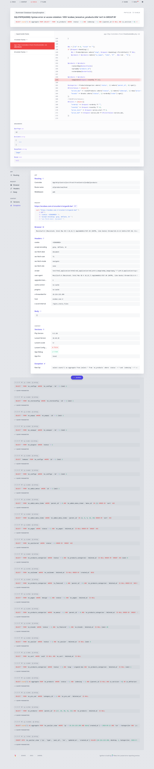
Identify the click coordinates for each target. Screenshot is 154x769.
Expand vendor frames (22, 34)
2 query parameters (21, 587)
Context (13, 198)
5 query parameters (21, 715)
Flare (114, 756)
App (11, 172)
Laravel (39, 755)
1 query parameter (21, 390)
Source (23, 755)
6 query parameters (21, 744)
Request (13, 181)
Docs (31, 755)
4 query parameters (21, 730)
